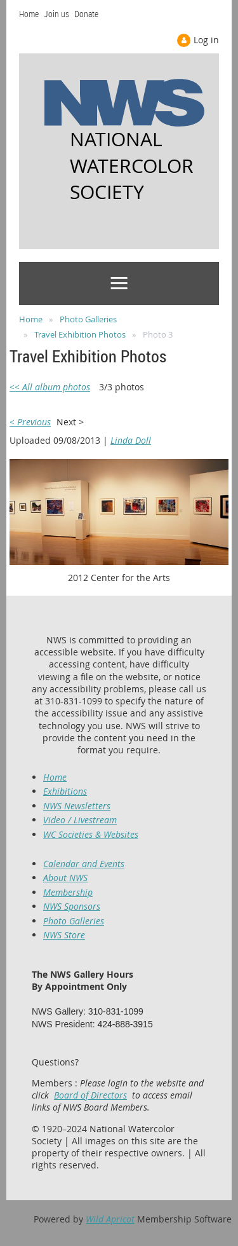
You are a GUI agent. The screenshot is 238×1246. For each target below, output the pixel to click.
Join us (56, 14)
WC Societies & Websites (90, 834)
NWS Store (64, 935)
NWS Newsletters (76, 806)
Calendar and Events (83, 864)
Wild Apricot (110, 1219)
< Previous (30, 422)
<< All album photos (50, 387)
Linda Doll (130, 440)
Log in (206, 40)
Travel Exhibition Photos (80, 334)
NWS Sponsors (71, 906)
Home (29, 14)
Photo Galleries (88, 319)
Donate (86, 14)
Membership (68, 892)
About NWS (65, 878)
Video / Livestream (80, 820)
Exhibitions (65, 791)
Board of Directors (90, 1095)
